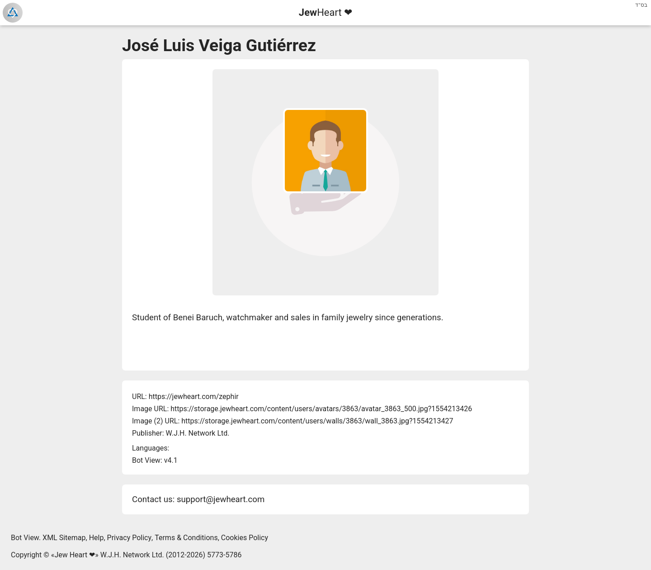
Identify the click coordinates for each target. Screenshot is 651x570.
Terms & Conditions (186, 537)
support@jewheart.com (220, 499)
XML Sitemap (63, 537)
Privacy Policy (129, 537)
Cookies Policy (244, 537)
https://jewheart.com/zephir (194, 396)
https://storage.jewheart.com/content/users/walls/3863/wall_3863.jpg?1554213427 (317, 421)
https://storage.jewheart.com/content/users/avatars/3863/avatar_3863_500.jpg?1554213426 (321, 408)
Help (96, 537)
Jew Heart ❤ (74, 555)
